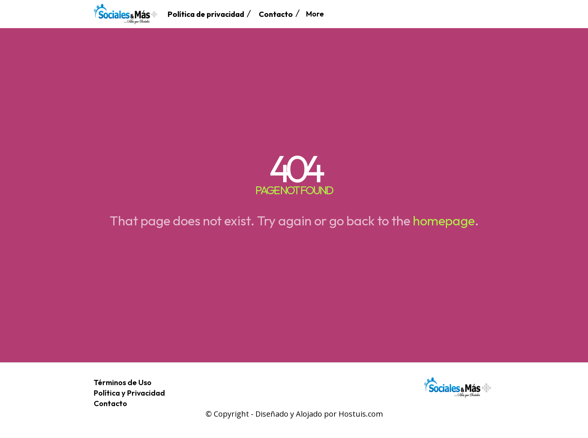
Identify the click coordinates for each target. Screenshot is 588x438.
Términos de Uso (123, 382)
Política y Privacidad (129, 393)
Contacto (110, 403)
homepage (444, 220)
